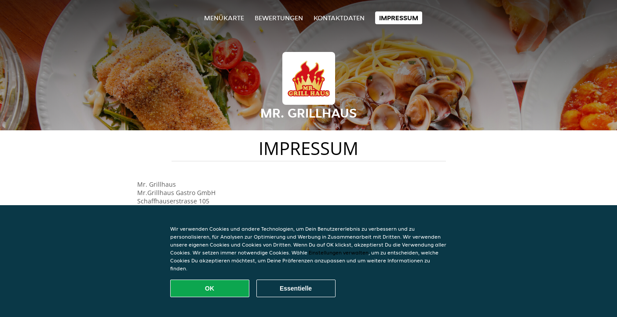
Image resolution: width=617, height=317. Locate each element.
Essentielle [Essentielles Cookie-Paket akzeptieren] (296, 288)
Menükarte (224, 17)
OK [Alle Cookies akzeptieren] (209, 288)
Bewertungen (279, 17)
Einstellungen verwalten (339, 252)
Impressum (398, 17)
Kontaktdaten (339, 17)
